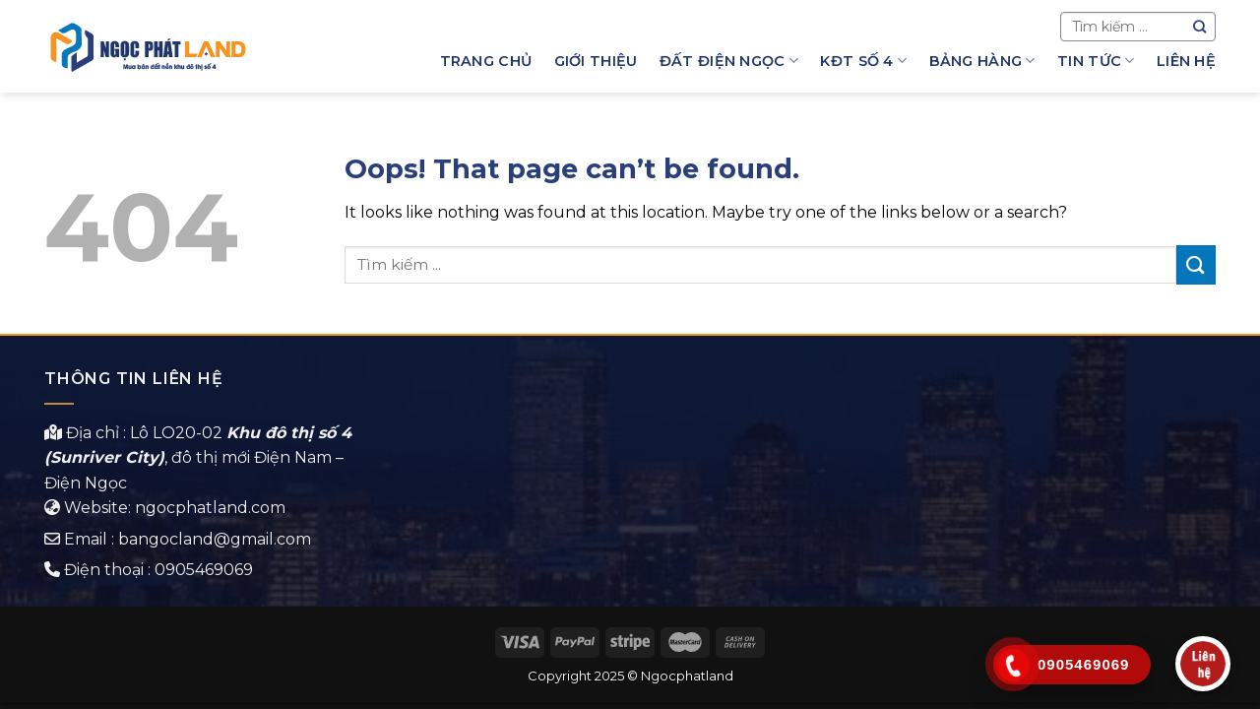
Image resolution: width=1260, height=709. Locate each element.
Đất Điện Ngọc (729, 60)
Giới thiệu (596, 61)
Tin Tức (1096, 60)
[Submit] (1196, 264)
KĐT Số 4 (863, 60)
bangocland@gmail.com (214, 539)
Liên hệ (1186, 61)
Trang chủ (486, 61)
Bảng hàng (982, 60)
